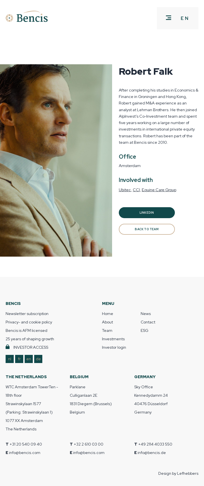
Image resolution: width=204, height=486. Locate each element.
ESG (145, 330)
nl (9, 358)
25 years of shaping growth (30, 338)
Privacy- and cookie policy (29, 322)
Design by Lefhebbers (178, 473)
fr (19, 358)
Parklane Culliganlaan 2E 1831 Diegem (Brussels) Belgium (91, 399)
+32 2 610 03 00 (88, 444)
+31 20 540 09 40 (26, 444)
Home (107, 313)
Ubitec (125, 189)
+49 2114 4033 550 (155, 444)
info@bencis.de (152, 452)
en (28, 358)
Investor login (114, 347)
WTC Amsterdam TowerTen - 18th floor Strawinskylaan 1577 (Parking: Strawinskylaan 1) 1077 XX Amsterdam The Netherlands (32, 408)
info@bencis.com (24, 452)
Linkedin (147, 213)
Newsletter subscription (27, 313)
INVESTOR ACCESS (30, 347)
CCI (136, 189)
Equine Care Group (159, 189)
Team (107, 330)
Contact (148, 322)
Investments (113, 338)
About (107, 322)
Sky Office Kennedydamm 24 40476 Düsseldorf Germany (151, 399)
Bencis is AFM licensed (26, 330)
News (146, 313)
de (38, 358)
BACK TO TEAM (146, 229)
